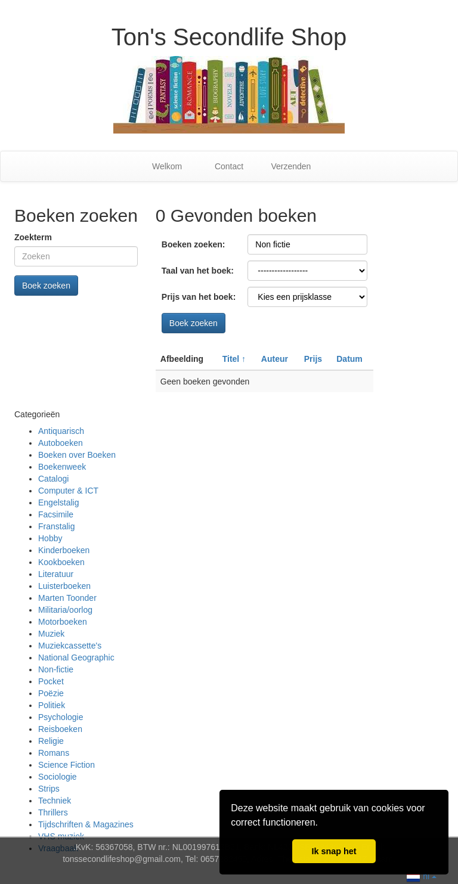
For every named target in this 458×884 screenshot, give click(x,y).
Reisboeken (60, 729)
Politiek (51, 705)
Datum (349, 359)
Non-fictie (55, 669)
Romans (53, 753)
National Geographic (76, 657)
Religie (51, 741)
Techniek (54, 800)
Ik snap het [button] (333, 851)
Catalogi (53, 478)
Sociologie (57, 776)
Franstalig (56, 526)
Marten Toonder (67, 598)
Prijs (313, 359)
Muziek (51, 633)
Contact (229, 166)
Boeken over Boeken (77, 455)
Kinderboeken (63, 550)
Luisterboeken (64, 586)
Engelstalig (58, 502)
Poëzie (51, 693)
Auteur (274, 359)
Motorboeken (62, 621)
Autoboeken (60, 443)
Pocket (51, 681)
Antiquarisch (61, 431)
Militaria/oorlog (65, 610)
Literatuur (55, 574)
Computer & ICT (68, 490)
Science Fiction (66, 765)
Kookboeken (61, 562)
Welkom (167, 166)
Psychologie (60, 717)
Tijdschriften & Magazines (86, 824)
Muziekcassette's (69, 645)
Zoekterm (33, 237)
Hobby (50, 538)
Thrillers (53, 812)
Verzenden (291, 166)
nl (421, 875)
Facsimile (55, 514)
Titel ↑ (234, 359)
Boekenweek (62, 467)
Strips (49, 788)
